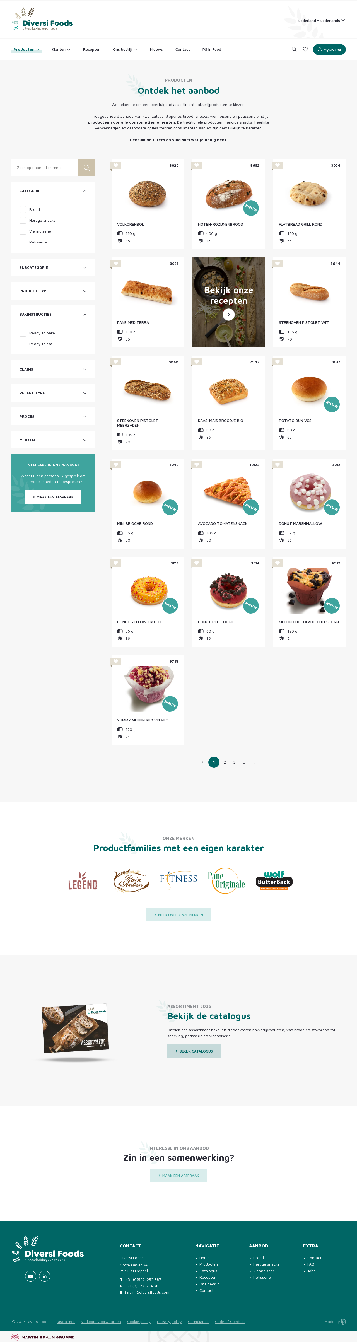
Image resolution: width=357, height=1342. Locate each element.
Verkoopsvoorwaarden (101, 1321)
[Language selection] (321, 20)
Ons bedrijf (209, 1283)
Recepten (207, 1277)
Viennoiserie (264, 1270)
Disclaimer (66, 1321)
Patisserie (262, 1277)
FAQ (310, 1264)
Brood (258, 1257)
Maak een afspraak (53, 497)
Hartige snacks (266, 1264)
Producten (208, 1264)
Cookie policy (139, 1321)
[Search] (294, 49)
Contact (206, 1290)
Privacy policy (169, 1321)
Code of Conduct (230, 1321)
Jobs (311, 1270)
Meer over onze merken (178, 915)
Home (204, 1257)
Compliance (198, 1321)
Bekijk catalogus (194, 1051)
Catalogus (208, 1270)
